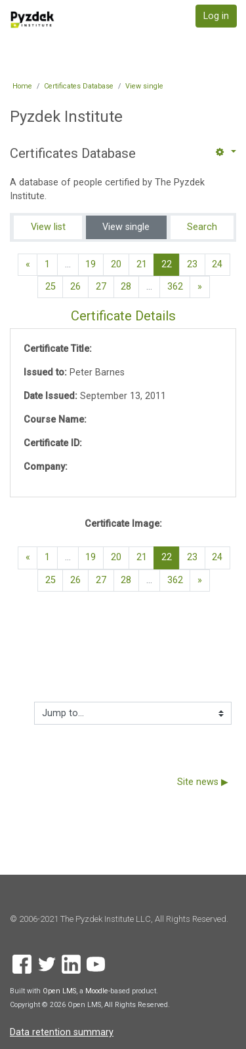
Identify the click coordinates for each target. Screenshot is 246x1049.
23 (192, 264)
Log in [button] (216, 16)
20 (116, 264)
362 (175, 286)
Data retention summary (61, 1032)
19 (90, 264)
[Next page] (200, 287)
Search (202, 227)
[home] (32, 19)
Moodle (96, 991)
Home (22, 86)
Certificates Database (78, 86)
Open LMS (59, 991)
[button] (225, 152)
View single (144, 86)
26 (75, 286)
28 (126, 286)
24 (217, 264)
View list (48, 227)
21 (141, 264)
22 (170, 264)
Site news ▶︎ (202, 782)
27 (101, 286)
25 (50, 286)
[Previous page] (28, 265)
